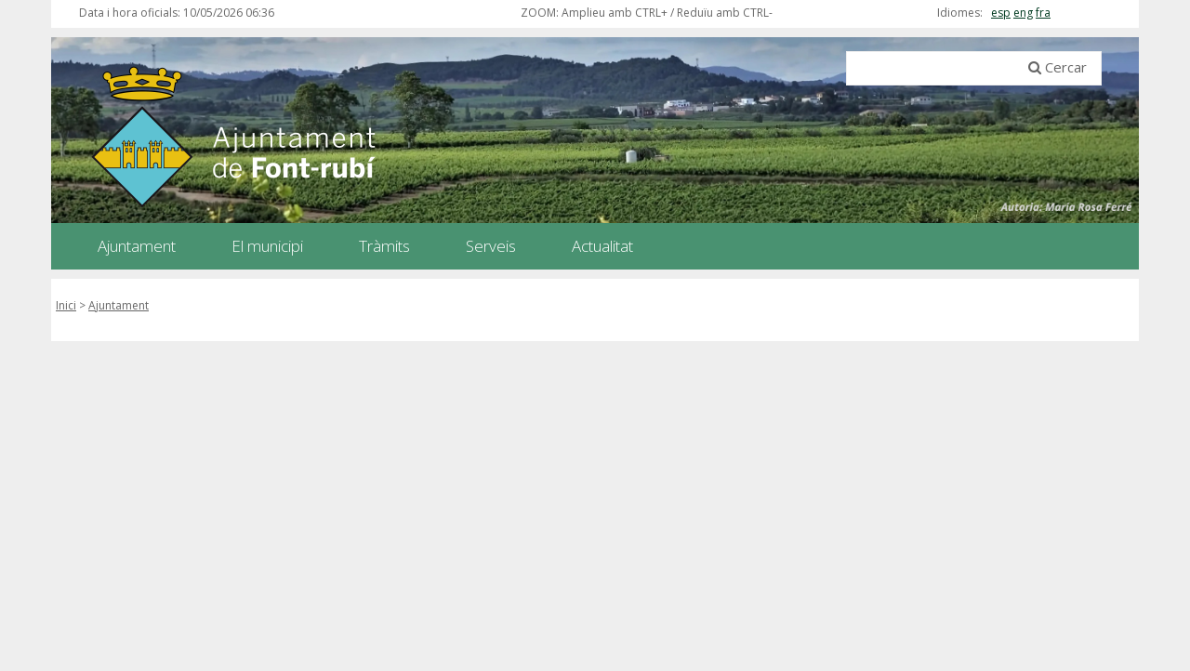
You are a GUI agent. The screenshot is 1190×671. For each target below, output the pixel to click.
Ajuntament (118, 305)
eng (1023, 12)
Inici (66, 305)
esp (1001, 12)
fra (1043, 12)
